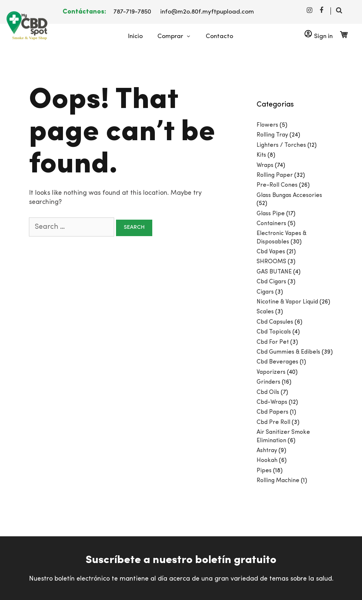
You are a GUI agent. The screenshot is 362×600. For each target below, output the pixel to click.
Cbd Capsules (275, 322)
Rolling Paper (275, 175)
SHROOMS (271, 262)
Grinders (268, 382)
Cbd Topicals (274, 332)
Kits (261, 155)
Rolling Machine (278, 481)
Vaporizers (271, 372)
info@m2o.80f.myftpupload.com (207, 12)
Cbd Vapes (271, 252)
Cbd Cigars (271, 282)
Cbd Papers (272, 412)
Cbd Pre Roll (273, 422)
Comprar (177, 37)
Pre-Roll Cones (277, 185)
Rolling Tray (272, 135)
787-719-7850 (132, 12)
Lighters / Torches (281, 145)
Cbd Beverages (277, 362)
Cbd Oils (268, 392)
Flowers (267, 125)
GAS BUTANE (274, 272)
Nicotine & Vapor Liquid (287, 302)
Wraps (265, 165)
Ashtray (267, 451)
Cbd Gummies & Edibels (288, 352)
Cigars (265, 292)
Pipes (264, 471)
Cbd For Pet (273, 342)
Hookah (267, 460)
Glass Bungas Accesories (289, 195)
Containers (271, 224)
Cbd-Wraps (272, 402)
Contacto (219, 36)
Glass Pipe (271, 214)
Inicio (135, 36)
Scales (265, 312)
